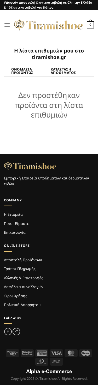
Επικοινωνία (15, 232)
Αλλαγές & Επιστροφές (23, 277)
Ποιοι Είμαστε (16, 223)
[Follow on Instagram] (16, 331)
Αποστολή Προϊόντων (23, 259)
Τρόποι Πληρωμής (20, 268)
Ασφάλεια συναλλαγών (23, 286)
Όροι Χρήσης (15, 295)
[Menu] (7, 25)
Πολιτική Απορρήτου (22, 304)
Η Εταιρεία (13, 214)
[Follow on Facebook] (8, 331)
